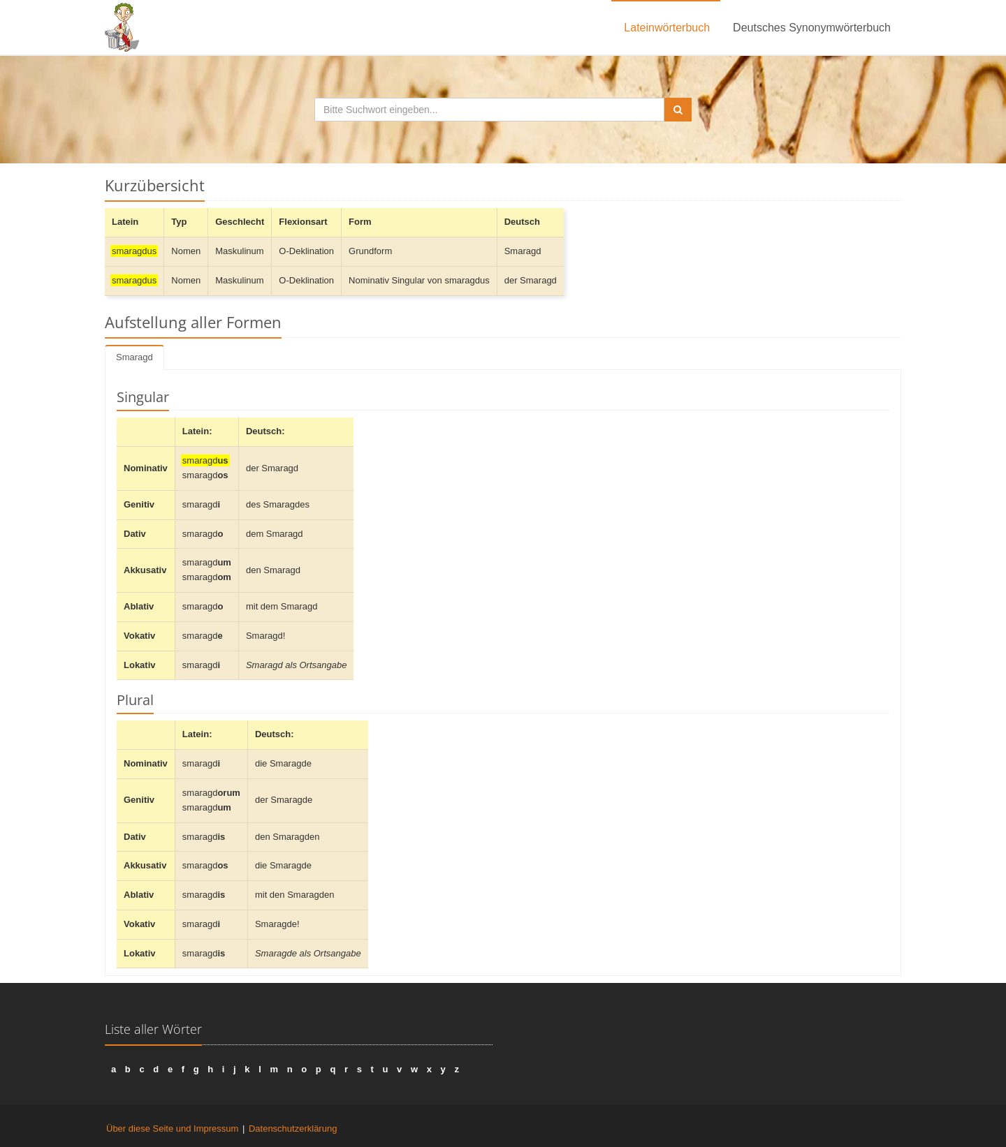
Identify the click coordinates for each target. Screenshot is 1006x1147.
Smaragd (134, 357)
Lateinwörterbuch (667, 28)
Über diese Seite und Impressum (172, 1128)
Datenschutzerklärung (293, 1128)
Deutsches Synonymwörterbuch (812, 28)
